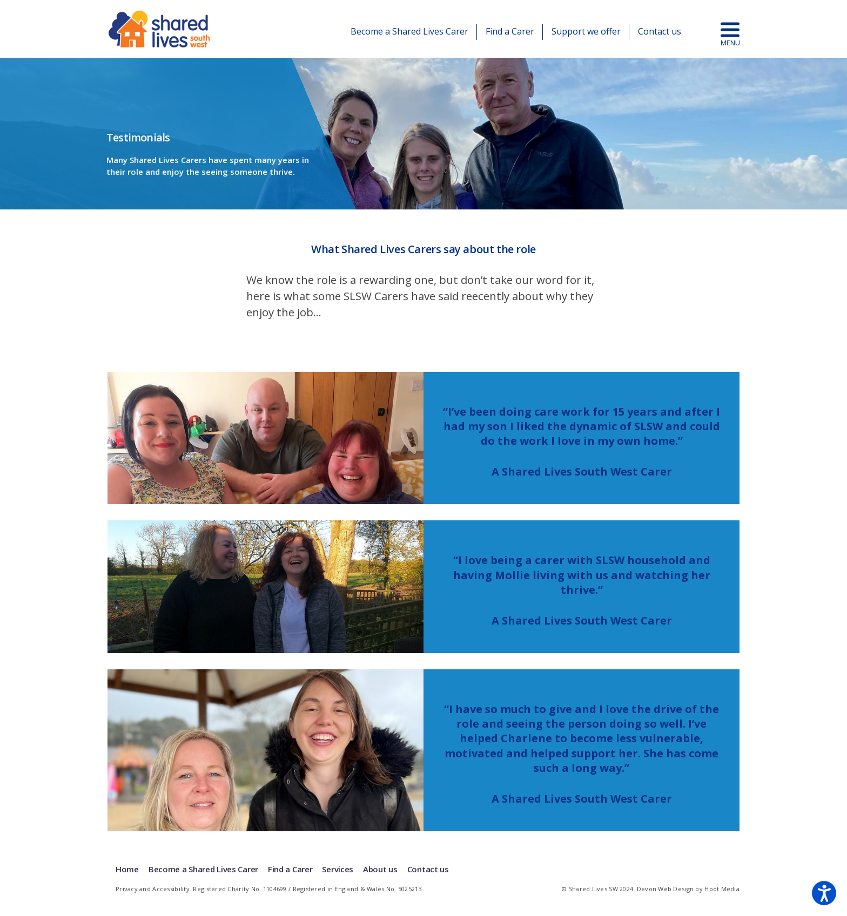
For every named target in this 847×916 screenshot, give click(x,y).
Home (127, 869)
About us (380, 869)
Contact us (659, 31)
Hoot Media (722, 889)
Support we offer (586, 31)
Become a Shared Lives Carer (409, 31)
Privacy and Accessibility (153, 889)
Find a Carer (510, 31)
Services (337, 869)
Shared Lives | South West (159, 29)
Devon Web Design (665, 889)
